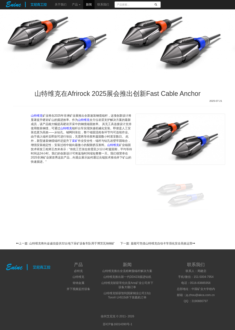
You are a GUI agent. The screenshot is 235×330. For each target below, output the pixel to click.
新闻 (89, 4)
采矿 (75, 140)
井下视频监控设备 (78, 289)
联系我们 (103, 4)
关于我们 (60, 4)
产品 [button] (76, 4)
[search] (155, 4)
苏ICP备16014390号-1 (117, 324)
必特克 (78, 271)
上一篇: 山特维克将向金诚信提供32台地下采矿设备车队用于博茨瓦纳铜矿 (65, 243)
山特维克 (37, 115)
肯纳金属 (78, 282)
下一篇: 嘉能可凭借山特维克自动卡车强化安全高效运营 (157, 243)
